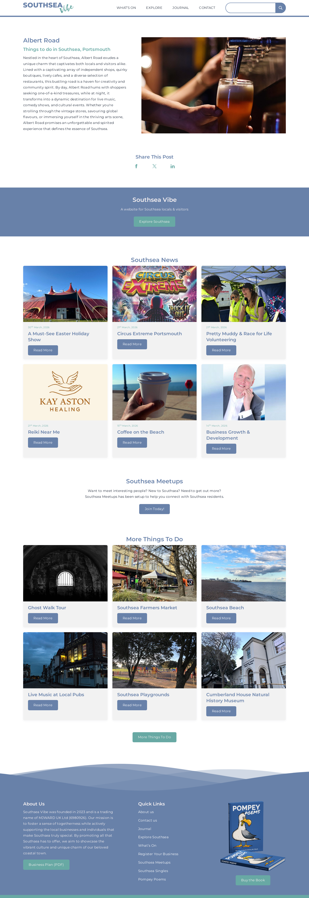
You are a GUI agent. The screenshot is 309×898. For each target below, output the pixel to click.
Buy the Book (253, 880)
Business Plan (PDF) (46, 865)
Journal (180, 8)
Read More (42, 350)
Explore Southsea (154, 222)
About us (146, 812)
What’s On (126, 8)
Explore (154, 8)
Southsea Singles (153, 871)
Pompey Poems (152, 879)
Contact (207, 8)
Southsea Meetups (154, 862)
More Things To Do (154, 737)
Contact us (147, 820)
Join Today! (154, 509)
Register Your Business (158, 854)
